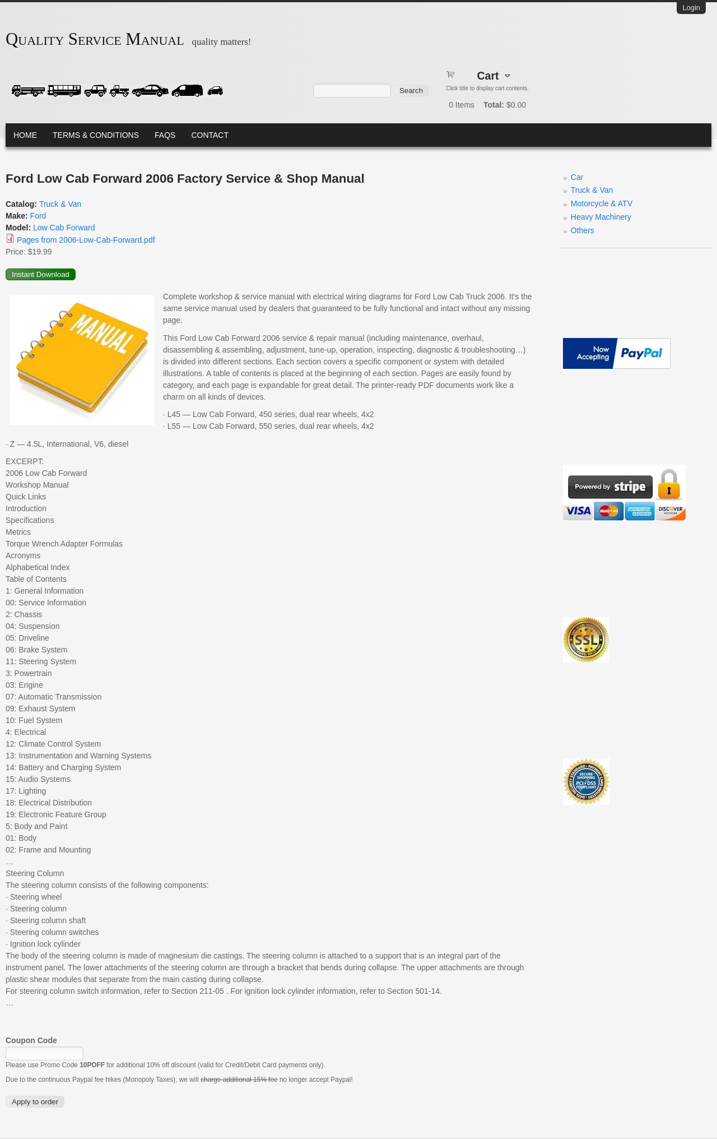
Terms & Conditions (96, 135)
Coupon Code (31, 1040)
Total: (493, 104)
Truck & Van (60, 204)
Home (25, 135)
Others (582, 230)
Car (577, 177)
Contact (210, 135)
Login (691, 7)
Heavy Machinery (601, 216)
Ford (38, 215)
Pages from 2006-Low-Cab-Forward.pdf (86, 239)
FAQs (165, 135)
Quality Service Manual (95, 39)
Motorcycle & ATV (601, 203)
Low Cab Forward (64, 227)
